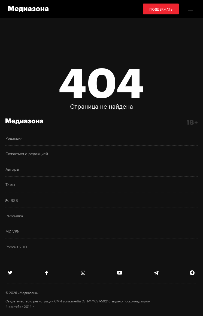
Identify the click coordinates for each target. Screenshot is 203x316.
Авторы (12, 169)
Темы (10, 184)
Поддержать (160, 8)
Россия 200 (16, 246)
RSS (11, 200)
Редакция (13, 138)
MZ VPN (12, 231)
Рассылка (14, 215)
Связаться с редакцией (26, 153)
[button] (190, 9)
